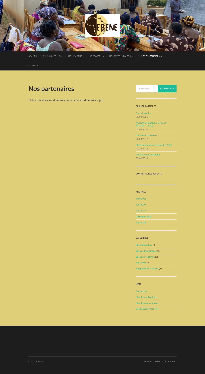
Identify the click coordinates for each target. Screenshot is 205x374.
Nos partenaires (150, 56)
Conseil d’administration (148, 154)
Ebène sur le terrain (145, 256)
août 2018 (141, 222)
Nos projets (95, 56)
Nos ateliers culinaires (146, 135)
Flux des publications (146, 297)
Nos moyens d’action (121, 56)
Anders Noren (161, 361)
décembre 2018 (143, 216)
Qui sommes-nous (53, 56)
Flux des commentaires (147, 303)
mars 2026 (141, 198)
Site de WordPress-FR (146, 308)
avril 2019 (141, 210)
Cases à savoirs (143, 113)
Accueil (32, 56)
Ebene (39, 361)
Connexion (141, 291)
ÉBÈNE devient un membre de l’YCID (154, 145)
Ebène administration (146, 250)
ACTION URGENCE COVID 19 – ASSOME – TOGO (152, 124)
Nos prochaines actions (147, 268)
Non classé (141, 262)
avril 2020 (141, 204)
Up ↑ (174, 361)
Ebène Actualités (144, 244)
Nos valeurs (75, 56)
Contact (33, 66)
